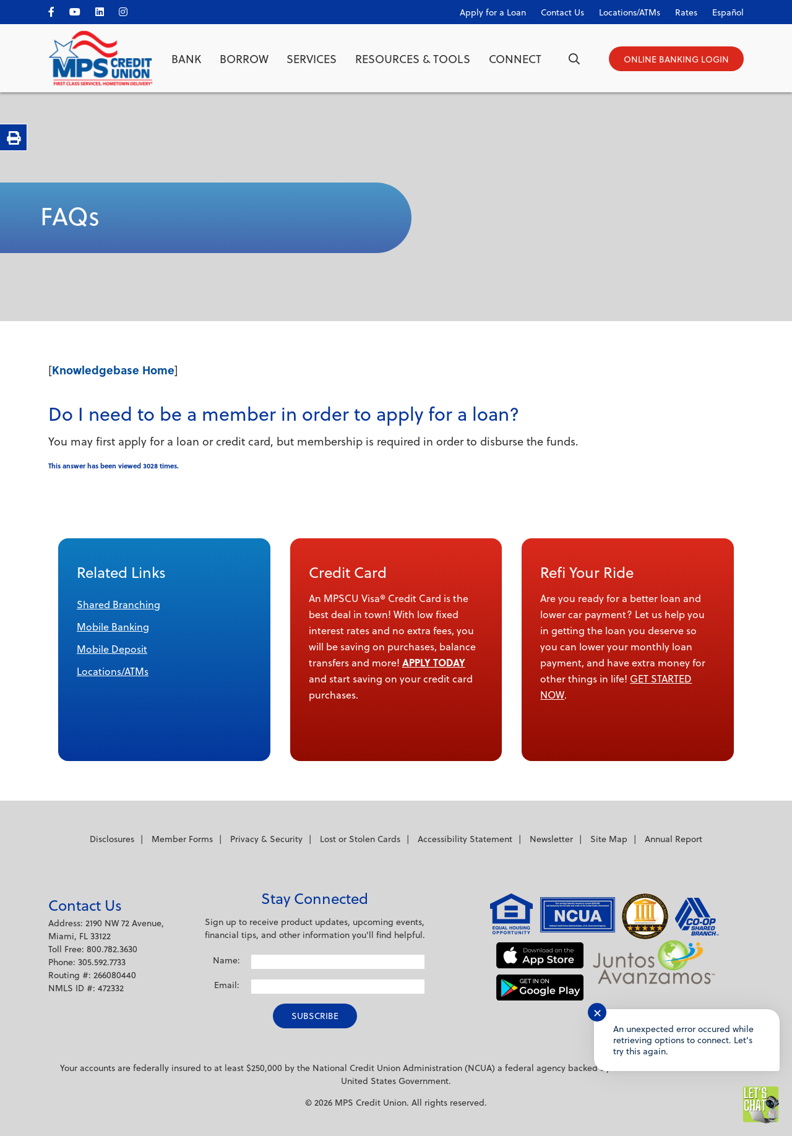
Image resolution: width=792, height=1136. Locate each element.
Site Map (608, 838)
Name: (226, 959)
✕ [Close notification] (597, 1012)
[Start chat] (761, 1105)
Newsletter (551, 838)
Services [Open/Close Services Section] (311, 58)
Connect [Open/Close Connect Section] (515, 58)
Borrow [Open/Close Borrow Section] (244, 58)
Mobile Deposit (112, 649)
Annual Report (673, 838)
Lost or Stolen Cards (360, 838)
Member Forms (182, 838)
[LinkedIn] (105, 9)
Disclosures (112, 838)
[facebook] (57, 9)
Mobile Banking (113, 626)
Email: (226, 984)
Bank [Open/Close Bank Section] (186, 58)
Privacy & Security (266, 838)
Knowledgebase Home (113, 369)
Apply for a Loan (493, 12)
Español (728, 12)
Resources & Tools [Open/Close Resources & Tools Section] (412, 58)
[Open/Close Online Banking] (676, 58)
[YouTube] (81, 9)
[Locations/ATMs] (623, 9)
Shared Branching (118, 604)
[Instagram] (129, 9)
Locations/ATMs (112, 671)
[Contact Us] (556, 9)
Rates (686, 12)
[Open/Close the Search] (574, 58)
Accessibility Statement (465, 838)
